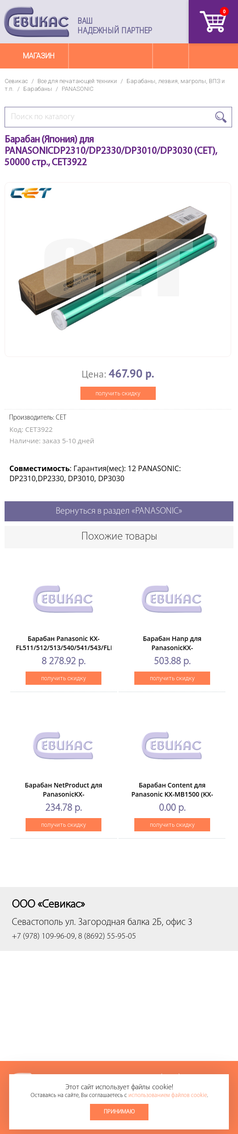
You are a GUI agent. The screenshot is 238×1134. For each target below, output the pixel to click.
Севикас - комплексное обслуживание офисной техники (36, 22)
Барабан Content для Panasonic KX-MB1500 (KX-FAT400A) (172, 794)
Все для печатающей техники (77, 81)
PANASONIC (78, 88)
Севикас (16, 81)
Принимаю (119, 1112)
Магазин (38, 56)
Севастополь (37, 922)
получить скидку (117, 393)
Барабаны (37, 88)
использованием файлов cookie (167, 1095)
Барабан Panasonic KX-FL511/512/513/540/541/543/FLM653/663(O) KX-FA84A (82, 647)
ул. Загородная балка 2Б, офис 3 (128, 922)
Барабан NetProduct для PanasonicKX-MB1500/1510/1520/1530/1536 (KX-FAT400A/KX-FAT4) (63, 799)
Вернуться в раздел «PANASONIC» (119, 511)
